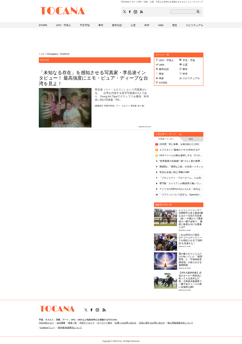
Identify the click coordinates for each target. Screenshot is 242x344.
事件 (185, 69)
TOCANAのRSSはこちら (141, 12)
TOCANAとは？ (46, 323)
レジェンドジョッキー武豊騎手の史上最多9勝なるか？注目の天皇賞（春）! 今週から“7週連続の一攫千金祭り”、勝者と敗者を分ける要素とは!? (191, 219)
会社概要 (61, 323)
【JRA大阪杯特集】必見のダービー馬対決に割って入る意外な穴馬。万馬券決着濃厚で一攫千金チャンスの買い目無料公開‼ (190, 279)
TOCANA (62, 11)
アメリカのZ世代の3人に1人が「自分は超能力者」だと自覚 (181, 189)
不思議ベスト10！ (166, 139)
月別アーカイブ (86, 323)
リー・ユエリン (123, 106)
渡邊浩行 (99, 106)
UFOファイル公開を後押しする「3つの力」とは (181, 155)
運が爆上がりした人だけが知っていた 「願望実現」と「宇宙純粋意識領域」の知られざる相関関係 (190, 259)
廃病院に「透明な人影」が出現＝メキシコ (181, 166)
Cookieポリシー (47, 327)
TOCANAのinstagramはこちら (135, 12)
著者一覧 (72, 323)
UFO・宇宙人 (166, 60)
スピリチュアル (191, 78)
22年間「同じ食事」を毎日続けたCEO (179, 144)
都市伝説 (164, 69)
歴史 (161, 73)
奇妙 (161, 78)
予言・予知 (189, 60)
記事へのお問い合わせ (125, 323)
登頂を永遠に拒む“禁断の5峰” (174, 172)
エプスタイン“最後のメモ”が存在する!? (179, 149)
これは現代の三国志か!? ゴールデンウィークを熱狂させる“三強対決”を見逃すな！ (191, 239)
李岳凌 (134, 106)
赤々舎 (141, 106)
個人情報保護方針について (180, 323)
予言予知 (85, 25)
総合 (191, 139)
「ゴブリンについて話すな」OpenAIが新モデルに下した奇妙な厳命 (181, 194)
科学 (185, 73)
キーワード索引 (104, 323)
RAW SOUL (109, 106)
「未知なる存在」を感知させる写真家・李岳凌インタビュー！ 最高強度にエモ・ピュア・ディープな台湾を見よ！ (93, 78)
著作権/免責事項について (70, 327)
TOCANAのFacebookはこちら (130, 12)
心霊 (185, 64)
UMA (161, 64)
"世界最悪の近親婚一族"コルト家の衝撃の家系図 (181, 161)
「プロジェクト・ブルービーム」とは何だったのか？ (181, 177)
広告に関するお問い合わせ (152, 323)
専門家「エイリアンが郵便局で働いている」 (181, 183)
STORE (163, 82)
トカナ (42, 54)
